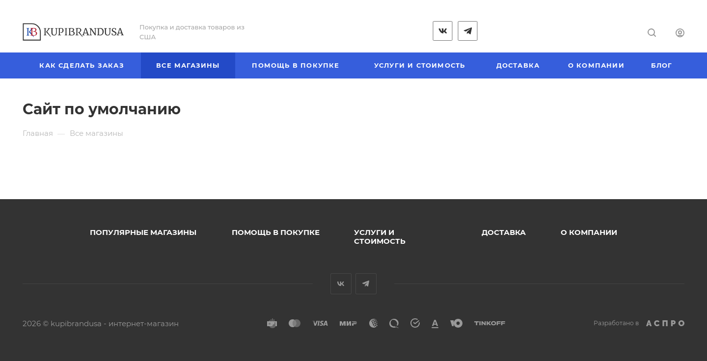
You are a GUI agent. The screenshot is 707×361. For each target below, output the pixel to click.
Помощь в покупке (276, 232)
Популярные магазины (143, 232)
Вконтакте (341, 283)
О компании (589, 232)
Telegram (366, 283)
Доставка (504, 232)
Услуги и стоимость (380, 237)
